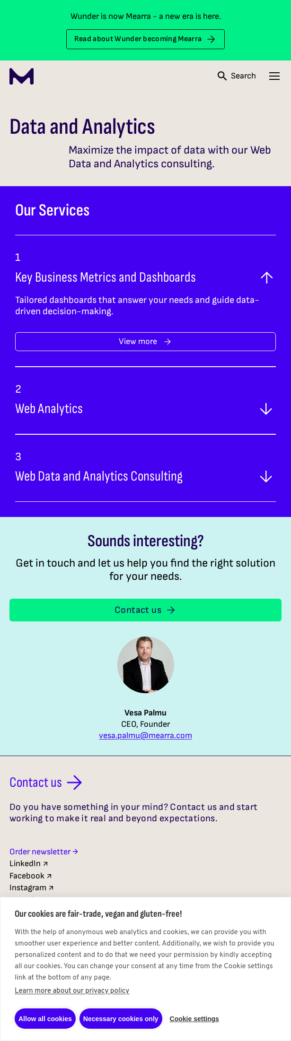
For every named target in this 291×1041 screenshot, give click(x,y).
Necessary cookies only (121, 1019)
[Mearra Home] (21, 76)
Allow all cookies (45, 1019)
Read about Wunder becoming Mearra (145, 39)
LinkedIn (29, 864)
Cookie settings (194, 1019)
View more (145, 341)
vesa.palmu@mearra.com (145, 735)
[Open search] (237, 76)
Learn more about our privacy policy (72, 991)
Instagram (32, 888)
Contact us (145, 610)
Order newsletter (44, 852)
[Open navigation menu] (274, 76)
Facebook (31, 876)
